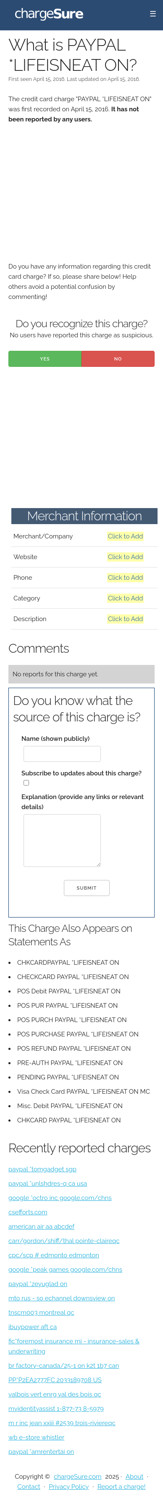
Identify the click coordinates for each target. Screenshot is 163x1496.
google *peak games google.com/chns (65, 1269)
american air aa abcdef (41, 1226)
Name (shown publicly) (55, 739)
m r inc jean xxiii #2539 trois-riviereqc (62, 1423)
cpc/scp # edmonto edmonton (53, 1255)
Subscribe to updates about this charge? (81, 773)
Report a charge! (121, 1487)
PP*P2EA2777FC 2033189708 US (55, 1380)
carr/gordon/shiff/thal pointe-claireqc (64, 1241)
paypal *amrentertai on (41, 1452)
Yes (45, 359)
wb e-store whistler (36, 1437)
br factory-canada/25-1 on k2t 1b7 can (63, 1366)
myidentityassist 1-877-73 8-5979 (56, 1409)
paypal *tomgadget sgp (42, 1169)
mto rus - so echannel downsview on (61, 1298)
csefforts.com (27, 1212)
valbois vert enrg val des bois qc (54, 1394)
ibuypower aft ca (32, 1327)
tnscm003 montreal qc (41, 1312)
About (134, 1476)
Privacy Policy (69, 1487)
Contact (28, 1487)
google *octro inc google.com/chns (60, 1198)
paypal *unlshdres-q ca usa (47, 1183)
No (118, 359)
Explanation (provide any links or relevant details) (82, 802)
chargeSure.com (77, 1476)
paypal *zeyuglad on (37, 1284)
